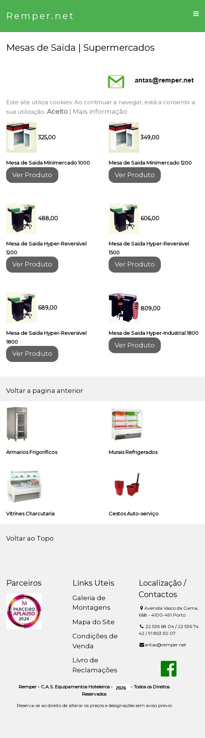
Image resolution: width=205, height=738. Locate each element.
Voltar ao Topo (30, 538)
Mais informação (100, 111)
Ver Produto (32, 175)
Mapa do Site (93, 622)
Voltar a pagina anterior (44, 390)
